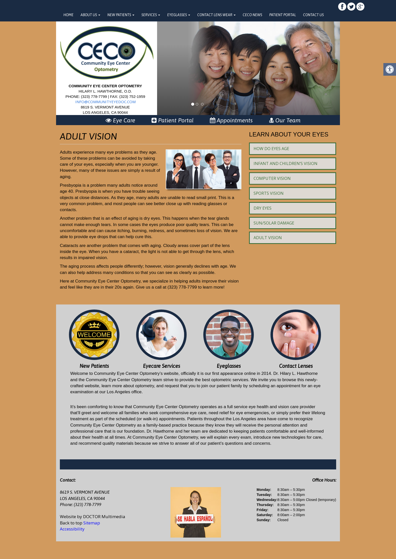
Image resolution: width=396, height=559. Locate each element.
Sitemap (91, 523)
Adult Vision (268, 237)
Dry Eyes (262, 208)
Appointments (231, 120)
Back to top (71, 523)
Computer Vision (272, 178)
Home (68, 15)
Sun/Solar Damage (274, 223)
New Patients (120, 15)
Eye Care (120, 120)
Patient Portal (282, 15)
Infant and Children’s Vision (285, 163)
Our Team (285, 120)
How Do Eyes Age (271, 148)
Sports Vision (269, 193)
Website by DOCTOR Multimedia (92, 516)
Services (150, 15)
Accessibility (72, 529)
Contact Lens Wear (216, 15)
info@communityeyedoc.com (105, 101)
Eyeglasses (178, 15)
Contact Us (313, 15)
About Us (90, 15)
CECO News (252, 15)
